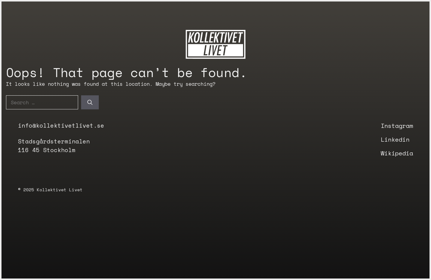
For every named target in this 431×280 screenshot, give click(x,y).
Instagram (397, 125)
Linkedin (395, 139)
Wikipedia (397, 153)
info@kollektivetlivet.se (61, 125)
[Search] (90, 102)
